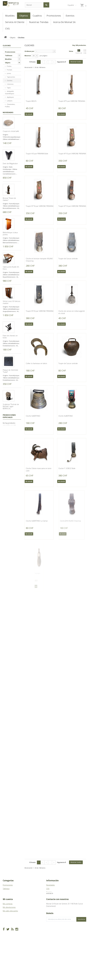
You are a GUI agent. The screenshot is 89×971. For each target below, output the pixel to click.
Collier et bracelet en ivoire (10, 784)
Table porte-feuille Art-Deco (11, 333)
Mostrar (28, 56)
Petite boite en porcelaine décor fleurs (11, 679)
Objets (7, 63)
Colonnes (10, 84)
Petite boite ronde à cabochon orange (10, 610)
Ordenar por (29, 51)
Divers (8, 170)
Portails (9, 70)
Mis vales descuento (10, 920)
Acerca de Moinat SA (54, 896)
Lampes (9, 101)
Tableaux (8, 55)
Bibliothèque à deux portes (10, 299)
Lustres (9, 129)
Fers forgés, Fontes (10, 124)
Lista (84, 51)
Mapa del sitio (51, 899)
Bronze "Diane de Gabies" (9, 264)
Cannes (9, 120)
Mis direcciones (8, 924)
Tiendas (49, 892)
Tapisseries (10, 77)
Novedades (8, 177)
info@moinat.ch (52, 923)
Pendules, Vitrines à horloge (11, 111)
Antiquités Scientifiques (9, 92)
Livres (8, 73)
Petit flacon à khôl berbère (9, 645)
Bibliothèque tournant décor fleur (11, 574)
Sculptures (10, 163)
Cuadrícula (78, 51)
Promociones (10, 52)
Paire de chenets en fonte (10, 402)
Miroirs (9, 138)
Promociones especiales (9, 815)
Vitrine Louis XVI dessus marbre (11, 367)
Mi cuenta (8, 908)
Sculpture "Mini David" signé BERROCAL (11, 507)
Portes (8, 66)
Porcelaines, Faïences (10, 147)
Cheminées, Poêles (10, 105)
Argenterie (10, 142)
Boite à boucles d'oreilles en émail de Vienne (11, 714)
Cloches (9, 80)
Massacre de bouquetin (12, 540)
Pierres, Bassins (8, 153)
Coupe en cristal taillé (11, 196)
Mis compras (8, 913)
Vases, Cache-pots (11, 134)
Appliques (10, 97)
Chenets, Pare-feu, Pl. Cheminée (11, 158)
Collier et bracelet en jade (10, 750)
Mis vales (6, 931)
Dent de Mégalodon (10, 229)
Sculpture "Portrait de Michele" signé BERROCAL (11, 471)
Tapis (8, 88)
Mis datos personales (11, 927)
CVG (47, 888)
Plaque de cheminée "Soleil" (10, 436)
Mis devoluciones (9, 917)
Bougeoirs (10, 116)
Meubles (8, 59)
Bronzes (9, 167)
